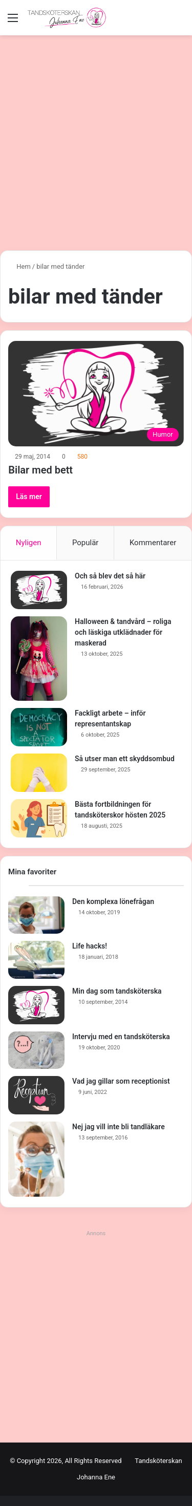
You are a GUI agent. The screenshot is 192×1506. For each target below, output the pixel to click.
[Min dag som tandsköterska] (36, 1005)
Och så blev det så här (110, 576)
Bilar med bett (40, 470)
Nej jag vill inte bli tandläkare (118, 1127)
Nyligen (28, 542)
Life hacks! (89, 946)
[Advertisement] (96, 147)
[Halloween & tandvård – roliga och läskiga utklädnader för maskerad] (39, 658)
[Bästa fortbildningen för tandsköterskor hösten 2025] (39, 818)
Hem (19, 266)
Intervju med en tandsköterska (121, 1036)
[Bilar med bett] (95, 393)
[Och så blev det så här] (39, 590)
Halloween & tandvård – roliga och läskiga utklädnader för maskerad (123, 632)
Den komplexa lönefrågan (113, 901)
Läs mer (29, 496)
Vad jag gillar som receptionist (121, 1081)
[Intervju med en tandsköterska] (36, 1050)
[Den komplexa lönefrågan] (36, 915)
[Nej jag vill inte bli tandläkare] (36, 1159)
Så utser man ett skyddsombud (125, 759)
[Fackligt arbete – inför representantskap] (39, 727)
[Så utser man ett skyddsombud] (39, 773)
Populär (85, 542)
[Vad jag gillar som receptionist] (36, 1095)
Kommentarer (153, 542)
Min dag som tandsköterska (117, 991)
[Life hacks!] (36, 960)
